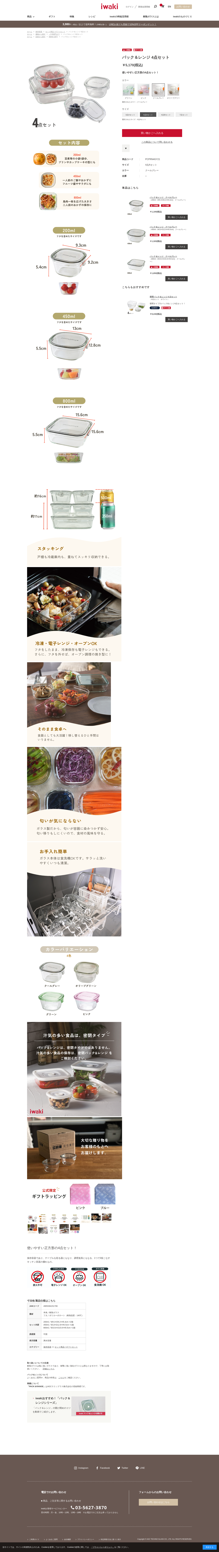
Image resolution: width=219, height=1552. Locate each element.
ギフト (52, 16)
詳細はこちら (48, 1369)
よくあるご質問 (52, 1539)
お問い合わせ (183, 6)
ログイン (130, 7)
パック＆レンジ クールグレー (163, 197)
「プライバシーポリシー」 (102, 1547)
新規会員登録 (144, 7)
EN (169, 6)
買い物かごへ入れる (152, 133)
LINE (142, 1468)
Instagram (83, 1468)
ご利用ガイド (34, 1539)
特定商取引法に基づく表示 (111, 1539)
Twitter (125, 1468)
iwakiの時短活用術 (119, 16)
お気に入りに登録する (126, 148)
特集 (72, 16)
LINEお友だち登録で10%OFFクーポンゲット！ (133, 24)
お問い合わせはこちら (158, 1502)
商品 (29, 16)
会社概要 (67, 1539)
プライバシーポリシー (85, 1539)
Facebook (105, 1468)
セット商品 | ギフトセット (66, 1347)
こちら (61, 1377)
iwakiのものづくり (182, 16)
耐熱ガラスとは (151, 16)
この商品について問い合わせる (157, 142)
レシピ (92, 16)
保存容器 (47, 1347)
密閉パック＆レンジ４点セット (163, 297)
